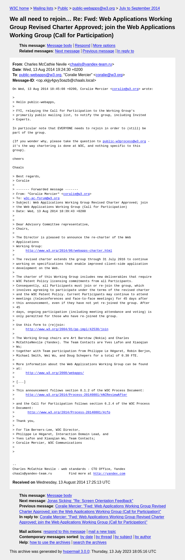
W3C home (19, 8)
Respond (82, 45)
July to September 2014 (139, 8)
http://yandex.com (109, 474)
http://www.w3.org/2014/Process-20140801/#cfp (68, 412)
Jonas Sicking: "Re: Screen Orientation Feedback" (90, 501)
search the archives (90, 542)
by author (143, 537)
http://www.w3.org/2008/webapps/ (55, 373)
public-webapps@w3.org (94, 8)
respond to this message (64, 531)
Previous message (98, 51)
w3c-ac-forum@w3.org (41, 198)
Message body (59, 45)
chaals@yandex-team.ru (91, 64)
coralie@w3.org (109, 75)
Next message (67, 51)
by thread (104, 537)
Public (63, 8)
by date (86, 537)
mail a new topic (102, 531)
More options (104, 45)
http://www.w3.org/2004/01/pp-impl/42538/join (67, 329)
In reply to (125, 51)
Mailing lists (43, 8)
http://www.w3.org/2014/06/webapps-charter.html (69, 251)
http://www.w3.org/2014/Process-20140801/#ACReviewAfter (76, 395)
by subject (123, 537)
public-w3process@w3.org (124, 141)
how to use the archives (50, 542)
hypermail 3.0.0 (76, 551)
